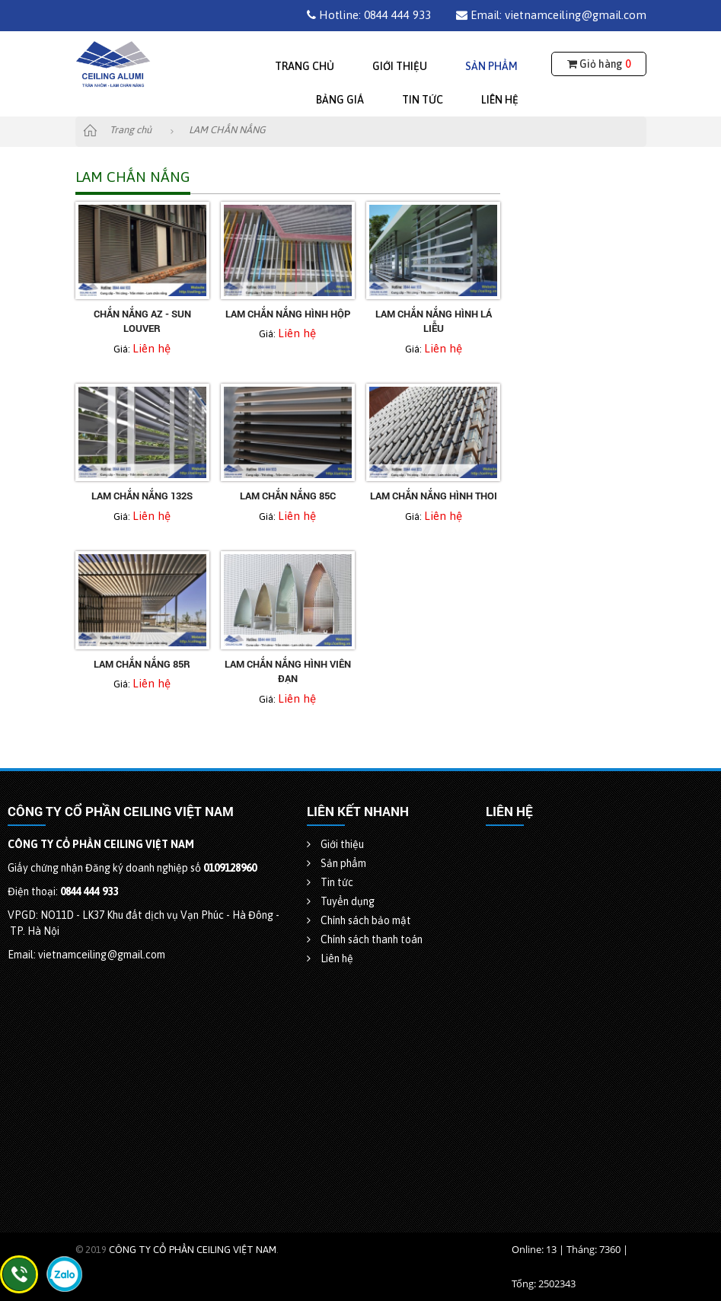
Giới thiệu (399, 66)
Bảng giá (340, 100)
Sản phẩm (491, 66)
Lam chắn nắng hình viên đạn (288, 671)
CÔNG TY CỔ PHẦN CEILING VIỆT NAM (192, 1249)
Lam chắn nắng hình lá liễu (433, 321)
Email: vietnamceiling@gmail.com (551, 14)
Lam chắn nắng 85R (142, 664)
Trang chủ (304, 66)
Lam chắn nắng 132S (142, 495)
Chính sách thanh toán (365, 939)
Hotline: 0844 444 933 (369, 14)
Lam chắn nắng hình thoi (433, 495)
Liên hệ (499, 100)
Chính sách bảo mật (359, 920)
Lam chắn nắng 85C (288, 495)
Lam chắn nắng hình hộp (287, 313)
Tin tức (422, 100)
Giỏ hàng (598, 64)
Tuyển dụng (341, 901)
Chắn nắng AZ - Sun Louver (142, 321)
